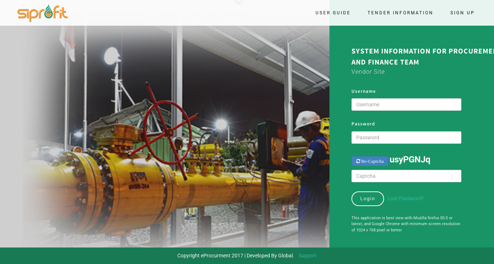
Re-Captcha (372, 161)
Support (308, 255)
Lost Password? (405, 198)
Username (363, 91)
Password (363, 124)
